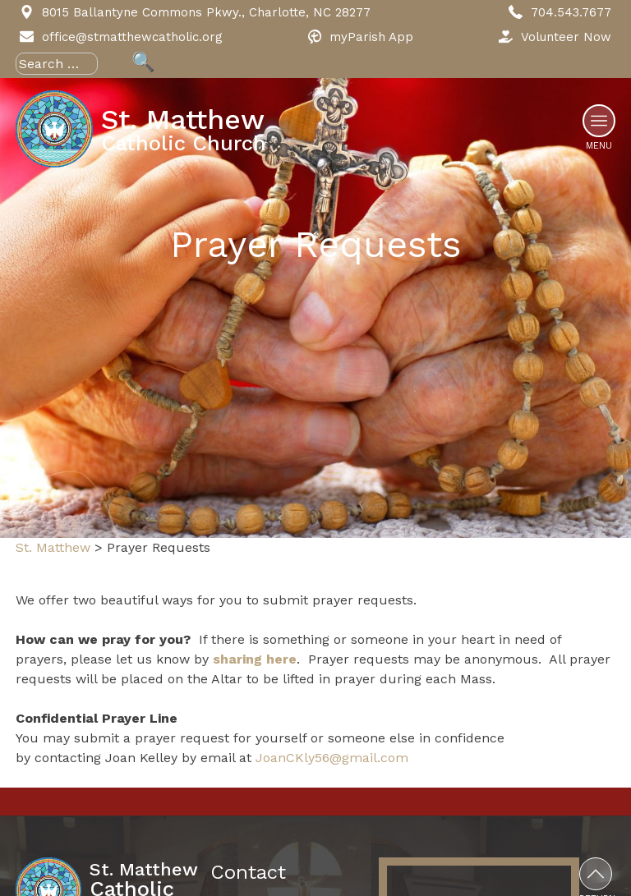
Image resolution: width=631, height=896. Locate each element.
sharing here (255, 659)
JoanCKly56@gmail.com (332, 757)
